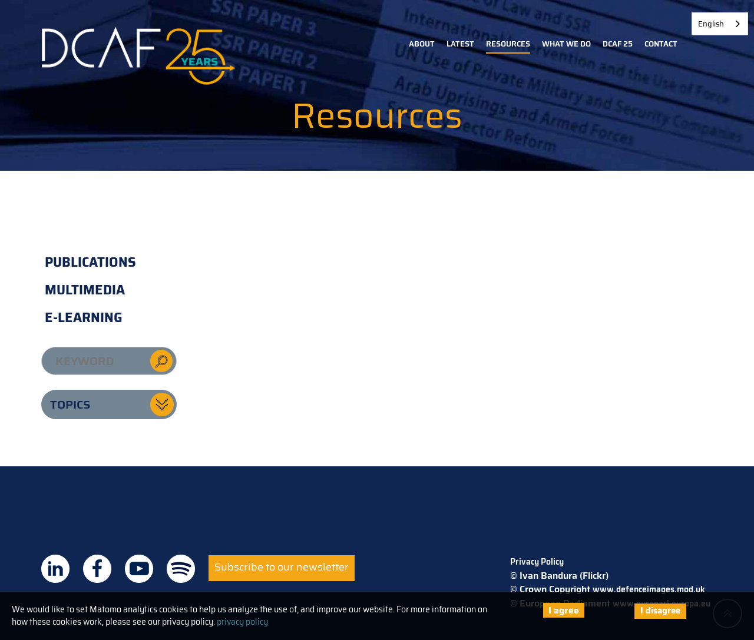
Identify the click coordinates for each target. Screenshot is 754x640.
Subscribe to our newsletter (281, 567)
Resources (508, 44)
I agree (563, 610)
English (711, 24)
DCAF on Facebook (97, 569)
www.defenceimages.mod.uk (649, 589)
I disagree (660, 610)
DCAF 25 (618, 44)
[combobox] (720, 23)
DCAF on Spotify (181, 569)
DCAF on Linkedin (55, 569)
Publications (90, 262)
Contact (660, 44)
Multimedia (85, 290)
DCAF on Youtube (139, 569)
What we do (566, 44)
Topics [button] (70, 404)
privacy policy (242, 621)
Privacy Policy (537, 561)
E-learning (84, 317)
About (422, 44)
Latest (460, 44)
